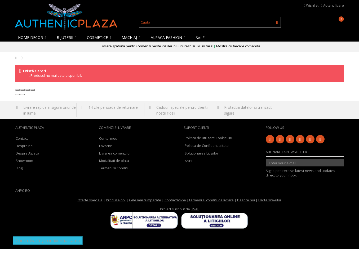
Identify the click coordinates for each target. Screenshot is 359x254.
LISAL (195, 214)
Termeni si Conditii (113, 173)
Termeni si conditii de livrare (211, 205)
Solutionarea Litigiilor (201, 158)
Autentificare (332, 5)
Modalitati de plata (114, 166)
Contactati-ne (175, 205)
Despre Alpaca (27, 158)
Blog (19, 173)
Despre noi (24, 151)
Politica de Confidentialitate (207, 150)
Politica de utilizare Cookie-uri (208, 143)
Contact (22, 144)
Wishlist (311, 5)
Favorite (105, 151)
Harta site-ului (269, 205)
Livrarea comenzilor (115, 158)
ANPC (189, 166)
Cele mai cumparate (145, 205)
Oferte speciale (90, 205)
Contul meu (108, 144)
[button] (33, 38)
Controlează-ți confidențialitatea (48, 246)
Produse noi (116, 205)
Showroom (24, 166)
